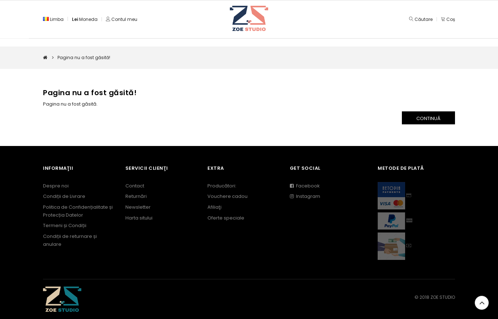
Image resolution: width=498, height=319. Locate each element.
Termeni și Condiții (64, 225)
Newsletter (138, 207)
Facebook (305, 185)
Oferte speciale (225, 217)
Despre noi (56, 185)
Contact (134, 185)
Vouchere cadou (227, 196)
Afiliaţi (214, 207)
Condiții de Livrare (64, 196)
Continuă (428, 118)
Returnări (136, 196)
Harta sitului (139, 217)
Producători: (221, 185)
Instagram (305, 196)
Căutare (424, 19)
